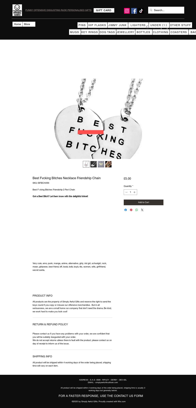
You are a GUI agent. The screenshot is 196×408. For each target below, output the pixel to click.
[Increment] (135, 192)
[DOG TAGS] (107, 32)
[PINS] (82, 25)
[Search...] (166, 10)
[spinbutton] (130, 192)
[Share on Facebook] (125, 210)
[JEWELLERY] (125, 32)
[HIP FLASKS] (97, 25)
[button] (164, 27)
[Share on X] (142, 210)
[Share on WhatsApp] (136, 210)
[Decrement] (126, 192)
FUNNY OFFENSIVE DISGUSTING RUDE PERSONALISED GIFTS (58, 10)
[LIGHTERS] (138, 25)
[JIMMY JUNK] (117, 25)
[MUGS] (75, 32)
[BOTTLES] (143, 32)
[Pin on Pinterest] (131, 210)
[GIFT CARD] (104, 10)
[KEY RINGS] (90, 32)
